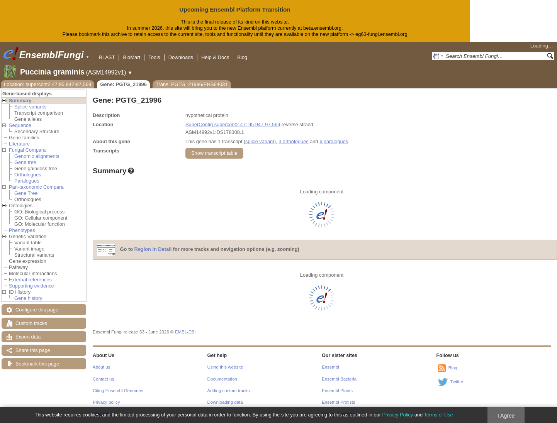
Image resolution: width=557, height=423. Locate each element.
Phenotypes (22, 230)
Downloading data (225, 402)
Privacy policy (106, 402)
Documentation (222, 379)
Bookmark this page (37, 364)
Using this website (225, 367)
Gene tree (25, 162)
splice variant (259, 141)
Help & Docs (215, 57)
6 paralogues (333, 141)
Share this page (32, 350)
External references (30, 280)
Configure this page (36, 310)
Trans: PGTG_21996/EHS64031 (192, 84)
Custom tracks (31, 323)
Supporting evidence (31, 286)
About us (101, 367)
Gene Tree (25, 193)
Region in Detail (153, 249)
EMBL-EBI (185, 332)
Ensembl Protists (338, 402)
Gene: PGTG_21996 (123, 84)
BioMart (131, 57)
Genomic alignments (36, 156)
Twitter (457, 381)
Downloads (180, 57)
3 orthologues (293, 141)
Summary (20, 100)
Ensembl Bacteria (339, 379)
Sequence (20, 125)
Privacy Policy (397, 415)
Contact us (103, 379)
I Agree (506, 416)
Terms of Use (438, 415)
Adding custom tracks (228, 390)
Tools (154, 57)
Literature (19, 144)
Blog (242, 57)
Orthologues (27, 175)
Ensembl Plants (337, 390)
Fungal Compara (27, 150)
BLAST (107, 57)
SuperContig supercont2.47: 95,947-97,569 (232, 124)
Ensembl (330, 367)
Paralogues (26, 181)
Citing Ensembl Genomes (118, 390)
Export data (28, 337)
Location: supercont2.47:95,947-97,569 (47, 84)
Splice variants (30, 107)
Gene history (28, 298)
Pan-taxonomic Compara (36, 187)
